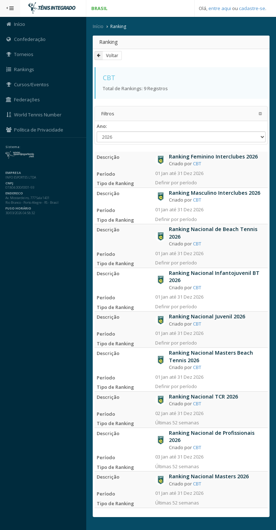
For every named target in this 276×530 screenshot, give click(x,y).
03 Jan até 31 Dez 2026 (179, 456)
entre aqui (219, 8)
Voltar (106, 55)
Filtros (107, 113)
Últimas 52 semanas (177, 422)
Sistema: (12, 147)
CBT (197, 163)
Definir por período (176, 182)
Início (98, 26)
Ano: (102, 126)
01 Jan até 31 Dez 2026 (179, 173)
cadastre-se (252, 8)
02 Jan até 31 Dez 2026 (179, 413)
